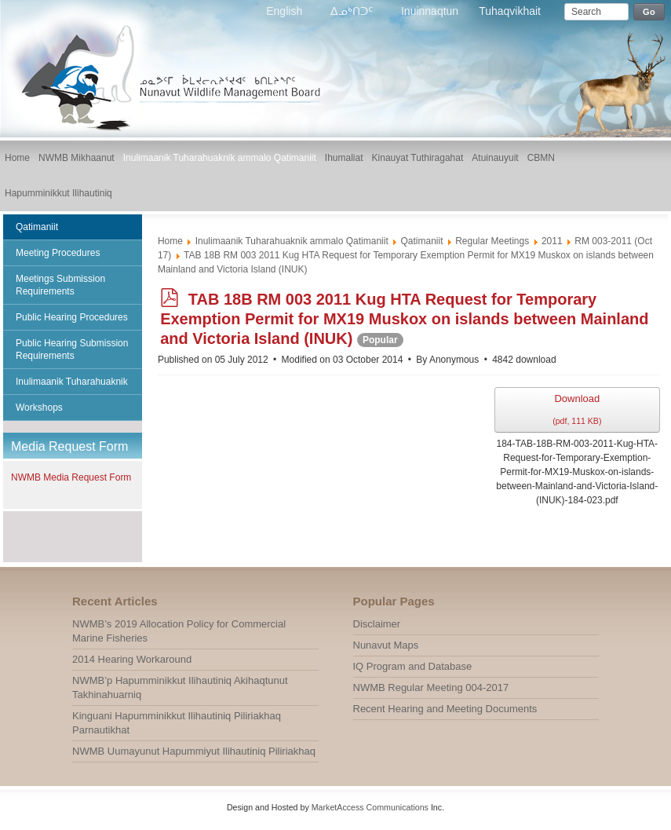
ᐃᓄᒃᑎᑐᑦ (353, 11)
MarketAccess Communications (370, 807)
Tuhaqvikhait (510, 11)
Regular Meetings (492, 241)
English (285, 11)
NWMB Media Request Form (71, 477)
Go (649, 11)
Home (170, 241)
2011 (552, 241)
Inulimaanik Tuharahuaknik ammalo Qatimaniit (291, 241)
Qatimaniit (421, 241)
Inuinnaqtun (429, 11)
